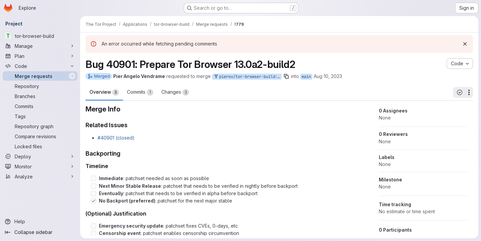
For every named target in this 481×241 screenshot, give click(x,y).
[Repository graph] (40, 126)
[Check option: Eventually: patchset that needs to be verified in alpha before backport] (93, 193)
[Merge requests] (40, 76)
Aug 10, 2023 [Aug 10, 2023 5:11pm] (328, 76)
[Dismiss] (465, 44)
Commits (140, 92)
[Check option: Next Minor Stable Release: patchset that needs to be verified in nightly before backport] (93, 186)
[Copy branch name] (286, 76)
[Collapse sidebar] (40, 232)
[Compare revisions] (40, 136)
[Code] (40, 66)
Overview (104, 92)
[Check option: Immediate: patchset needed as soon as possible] (93, 178)
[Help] (40, 221)
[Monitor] (40, 166)
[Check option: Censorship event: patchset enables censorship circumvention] (93, 233)
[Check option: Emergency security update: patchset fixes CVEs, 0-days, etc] (93, 226)
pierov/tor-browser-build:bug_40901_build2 (247, 77)
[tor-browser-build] (40, 36)
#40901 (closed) (116, 138)
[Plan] (40, 56)
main (306, 76)
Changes (175, 92)
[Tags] (40, 116)
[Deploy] (40, 156)
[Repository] (40, 86)
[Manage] (40, 46)
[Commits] (40, 106)
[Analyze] (40, 176)
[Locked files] (40, 146)
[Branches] (40, 96)
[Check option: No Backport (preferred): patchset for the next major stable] (93, 201)
